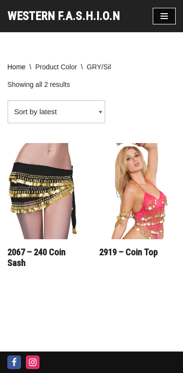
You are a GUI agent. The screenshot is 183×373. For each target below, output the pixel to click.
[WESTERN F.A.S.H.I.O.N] (63, 16)
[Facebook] (14, 362)
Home (16, 67)
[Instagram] (33, 362)
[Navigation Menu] (164, 16)
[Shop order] (56, 112)
